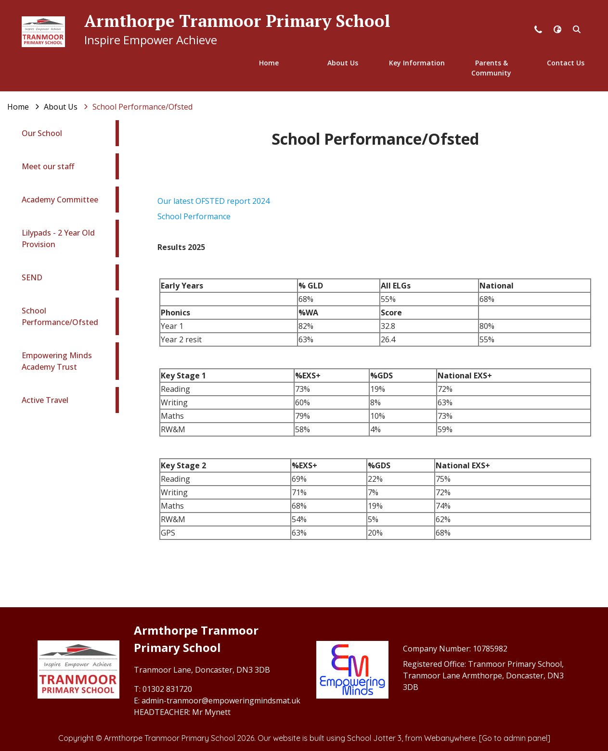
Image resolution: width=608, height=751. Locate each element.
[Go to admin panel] (514, 738)
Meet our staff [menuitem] (48, 166)
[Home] (18, 107)
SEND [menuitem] (32, 277)
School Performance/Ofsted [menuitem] (60, 316)
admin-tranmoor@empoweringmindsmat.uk (221, 700)
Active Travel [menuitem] (45, 400)
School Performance (194, 216)
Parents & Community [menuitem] (491, 67)
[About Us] (61, 107)
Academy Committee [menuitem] (60, 199)
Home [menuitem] (269, 62)
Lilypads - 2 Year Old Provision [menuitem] (58, 238)
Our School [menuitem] (42, 133)
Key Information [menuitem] (417, 62)
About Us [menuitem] (342, 62)
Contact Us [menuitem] (565, 62)
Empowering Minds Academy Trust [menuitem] (57, 361)
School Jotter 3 (374, 738)
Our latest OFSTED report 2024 (213, 201)
